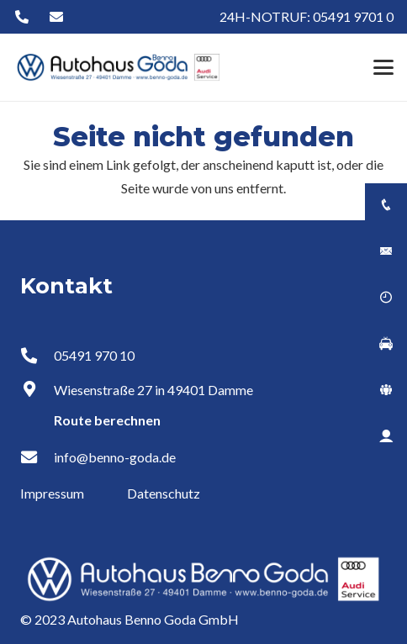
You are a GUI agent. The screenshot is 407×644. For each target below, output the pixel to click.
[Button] (21, 17)
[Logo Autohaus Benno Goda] (118, 67)
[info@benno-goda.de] (37, 457)
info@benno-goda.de (115, 457)
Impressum (53, 493)
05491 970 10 (94, 355)
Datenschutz (163, 493)
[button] (383, 67)
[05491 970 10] (37, 355)
